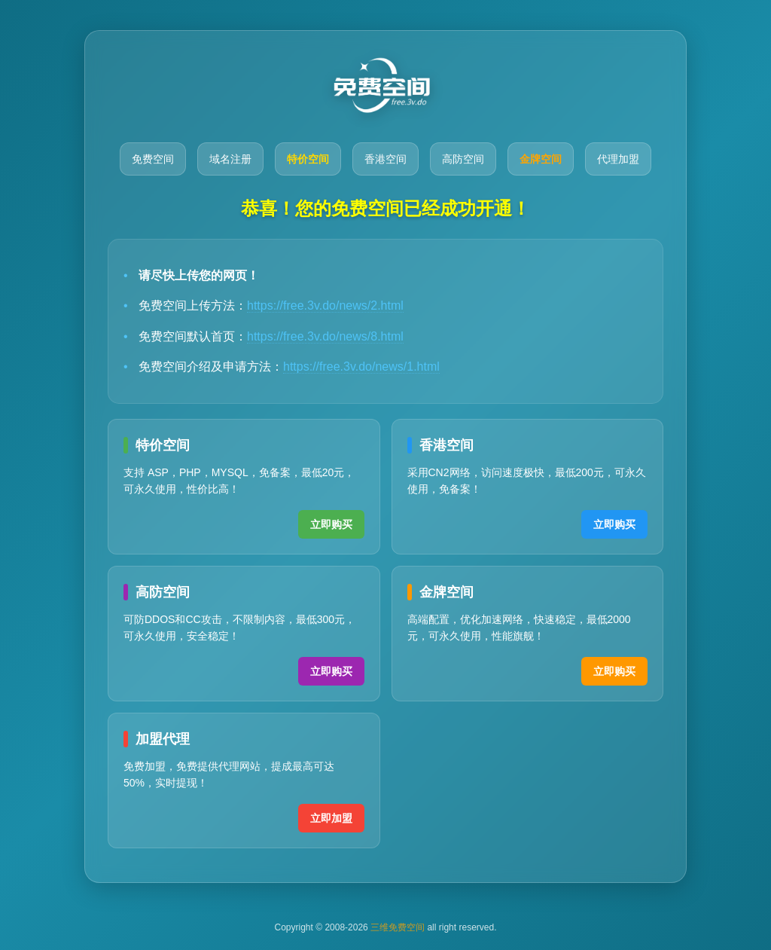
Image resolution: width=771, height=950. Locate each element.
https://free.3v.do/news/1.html (361, 366)
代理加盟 (618, 159)
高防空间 (463, 159)
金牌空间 (541, 159)
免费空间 (153, 159)
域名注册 (230, 159)
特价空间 (308, 159)
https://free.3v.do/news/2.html (325, 305)
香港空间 (385, 159)
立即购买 (331, 524)
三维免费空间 (397, 927)
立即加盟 (331, 818)
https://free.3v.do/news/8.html (325, 336)
